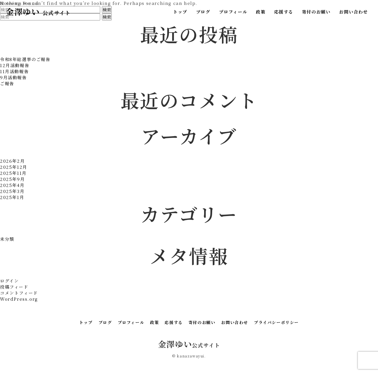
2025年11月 (13, 173)
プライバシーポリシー (276, 322)
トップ (180, 12)
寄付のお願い (316, 12)
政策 (260, 12)
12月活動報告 (14, 65)
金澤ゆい (38, 11)
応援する (283, 12)
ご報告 (7, 83)
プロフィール (233, 12)
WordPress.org (19, 299)
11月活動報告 (14, 71)
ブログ (203, 12)
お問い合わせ (353, 12)
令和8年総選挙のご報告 (25, 59)
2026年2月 (12, 161)
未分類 (7, 239)
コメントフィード (19, 293)
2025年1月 (12, 197)
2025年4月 (12, 185)
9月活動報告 (13, 77)
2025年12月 (13, 167)
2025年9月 (12, 179)
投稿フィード (14, 287)
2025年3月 (12, 191)
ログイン (9, 281)
